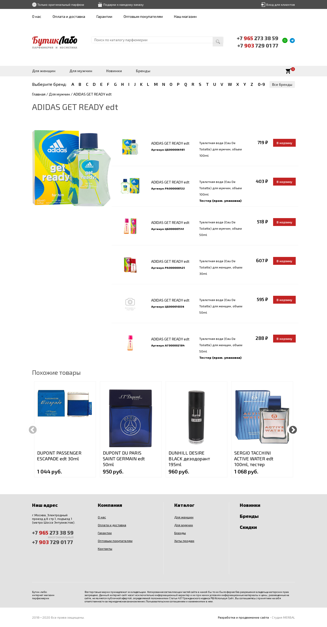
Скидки (248, 527)
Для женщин (43, 71)
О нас (36, 16)
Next (293, 429)
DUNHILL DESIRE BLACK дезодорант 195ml (189, 458)
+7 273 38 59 (257, 38)
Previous (33, 429)
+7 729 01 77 (257, 45)
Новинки (114, 71)
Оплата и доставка (69, 16)
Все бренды (282, 84)
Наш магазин (185, 16)
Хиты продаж (184, 540)
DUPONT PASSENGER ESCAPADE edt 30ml (59, 455)
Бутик (54, 40)
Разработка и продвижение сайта (243, 617)
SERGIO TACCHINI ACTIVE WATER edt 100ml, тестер (253, 458)
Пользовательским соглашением (166, 601)
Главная (38, 94)
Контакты (105, 548)
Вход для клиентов (280, 4)
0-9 (261, 84)
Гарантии (104, 16)
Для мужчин (80, 71)
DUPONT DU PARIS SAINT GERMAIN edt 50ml (124, 458)
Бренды (143, 71)
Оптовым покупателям (143, 16)
